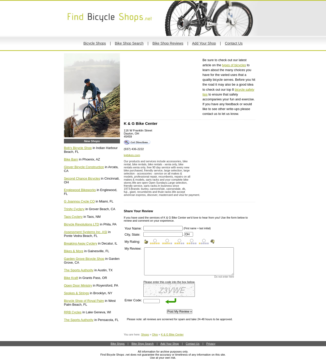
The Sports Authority (78, 270)
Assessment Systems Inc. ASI (85, 232)
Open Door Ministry (78, 285)
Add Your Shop (204, 43)
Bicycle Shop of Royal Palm (84, 301)
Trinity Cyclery (74, 209)
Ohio (155, 334)
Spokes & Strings (76, 293)
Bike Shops (118, 343)
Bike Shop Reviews (168, 43)
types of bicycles (234, 65)
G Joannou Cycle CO (79, 201)
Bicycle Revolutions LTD (81, 224)
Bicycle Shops (94, 43)
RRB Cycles (73, 312)
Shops (145, 334)
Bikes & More (73, 251)
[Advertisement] (162, 86)
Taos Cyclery (73, 217)
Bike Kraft (71, 278)
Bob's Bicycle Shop (78, 148)
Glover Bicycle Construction (84, 167)
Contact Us (234, 43)
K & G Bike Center (172, 334)
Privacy (210, 343)
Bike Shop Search (129, 43)
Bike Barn (71, 159)
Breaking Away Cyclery (80, 243)
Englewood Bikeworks (80, 190)
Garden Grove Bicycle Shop (84, 259)
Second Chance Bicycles (82, 178)
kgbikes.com (132, 155)
